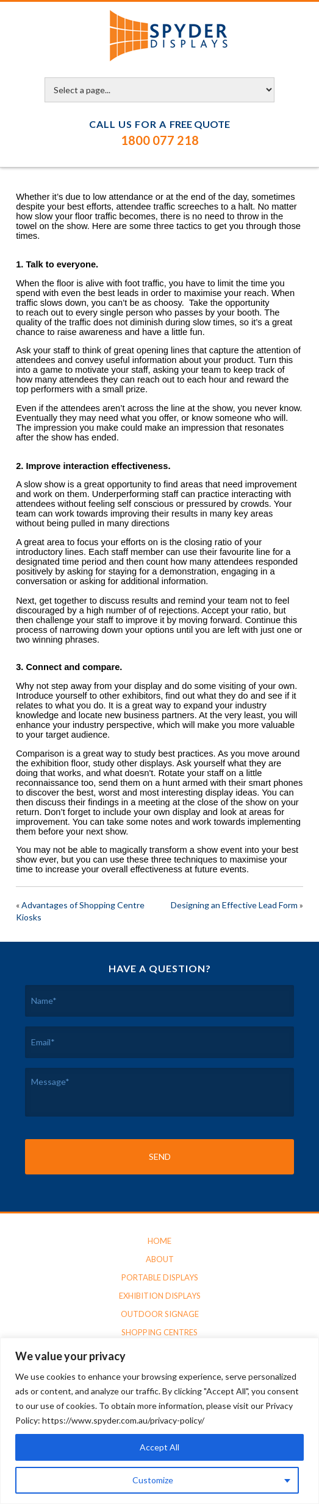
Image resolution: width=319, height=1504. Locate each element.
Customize (152, 1480)
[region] (159, 1421)
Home (159, 1241)
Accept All (159, 1447)
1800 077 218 (160, 140)
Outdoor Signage (160, 1314)
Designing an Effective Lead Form (234, 905)
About (160, 1259)
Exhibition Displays (160, 1296)
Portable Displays (159, 1277)
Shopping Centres (159, 1332)
